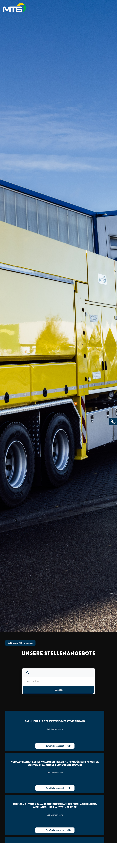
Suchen (59, 689)
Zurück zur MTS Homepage (20, 643)
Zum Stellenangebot (55, 746)
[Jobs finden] (58, 681)
